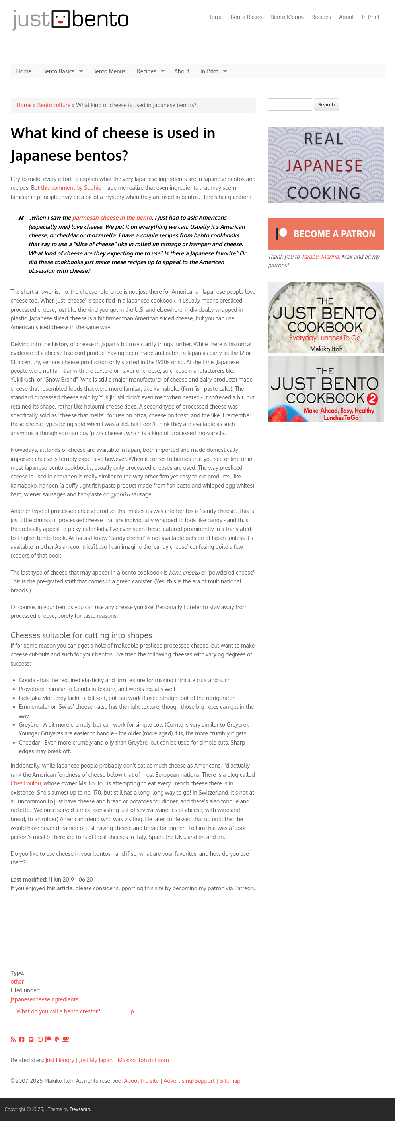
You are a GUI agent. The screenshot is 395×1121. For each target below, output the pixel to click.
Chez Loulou (26, 783)
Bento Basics (247, 17)
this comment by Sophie (71, 187)
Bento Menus (287, 17)
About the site (141, 1080)
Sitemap (230, 1080)
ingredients (64, 999)
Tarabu (309, 256)
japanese (22, 999)
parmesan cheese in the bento (112, 217)
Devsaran (80, 1109)
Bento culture (53, 105)
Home (215, 17)
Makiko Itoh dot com (143, 1060)
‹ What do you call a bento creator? (57, 1011)
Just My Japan (96, 1060)
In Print (371, 17)
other (17, 981)
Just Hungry (60, 1060)
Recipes (321, 17)
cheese (41, 999)
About (346, 17)
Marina (330, 256)
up (131, 1011)
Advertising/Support (188, 1080)
